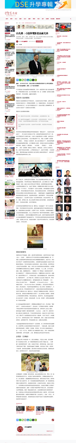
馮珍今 (65, 64)
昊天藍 (65, 163)
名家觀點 (6, 50)
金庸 (21, 47)
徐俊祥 (65, 77)
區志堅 (65, 71)
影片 (43, 18)
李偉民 (65, 157)
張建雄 (65, 123)
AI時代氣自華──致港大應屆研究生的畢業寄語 (67, 43)
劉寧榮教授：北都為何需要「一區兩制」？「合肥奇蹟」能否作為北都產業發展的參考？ (67, 84)
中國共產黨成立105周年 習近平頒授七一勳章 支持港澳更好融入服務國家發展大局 (67, 58)
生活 (25, 18)
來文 (65, 46)
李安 (35, 47)
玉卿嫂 (45, 47)
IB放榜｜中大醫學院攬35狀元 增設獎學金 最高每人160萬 (9, 71)
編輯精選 (65, 136)
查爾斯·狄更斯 (39, 47)
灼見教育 (6, 67)
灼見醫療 (6, 84)
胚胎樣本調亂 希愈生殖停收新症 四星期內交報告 (10, 88)
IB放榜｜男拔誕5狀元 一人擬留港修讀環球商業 (67, 109)
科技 (38, 18)
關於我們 (58, 18)
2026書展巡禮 (7, 33)
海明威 (28, 47)
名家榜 (47, 18)
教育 (11, 18)
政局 (7, 18)
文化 (16, 18)
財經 (20, 18)
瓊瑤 (32, 47)
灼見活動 (52, 18)
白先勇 (18, 47)
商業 (34, 18)
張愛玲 (25, 47)
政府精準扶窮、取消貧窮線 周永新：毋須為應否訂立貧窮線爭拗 (10, 54)
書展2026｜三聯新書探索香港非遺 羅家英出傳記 (40, 411)
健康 (29, 18)
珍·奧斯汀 (49, 47)
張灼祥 (65, 38)
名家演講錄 (39, 41)
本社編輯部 (24, 41)
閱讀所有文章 (50, 431)
